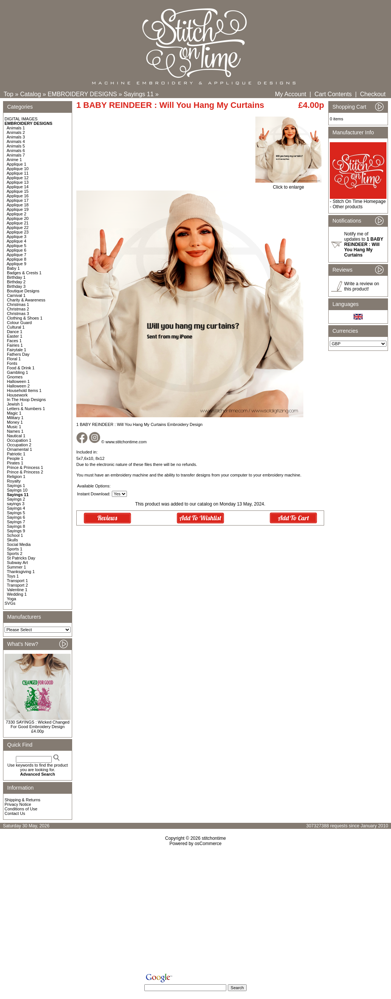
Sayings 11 (138, 94)
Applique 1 (16, 164)
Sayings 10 (17, 490)
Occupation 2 (19, 445)
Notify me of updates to (363, 244)
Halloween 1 (18, 381)
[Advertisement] (195, 911)
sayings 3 (15, 503)
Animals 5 (16, 146)
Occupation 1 (19, 440)
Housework (17, 395)
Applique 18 (18, 205)
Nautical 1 (16, 435)
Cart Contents (333, 94)
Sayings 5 (16, 512)
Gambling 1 (17, 372)
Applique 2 (16, 214)
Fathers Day (18, 354)
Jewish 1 (15, 404)
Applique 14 (18, 186)
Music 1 (14, 426)
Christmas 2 (18, 309)
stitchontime (214, 838)
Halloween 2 (18, 386)
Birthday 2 (16, 282)
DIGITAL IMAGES (21, 119)
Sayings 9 (16, 531)
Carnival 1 (16, 295)
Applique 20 (18, 218)
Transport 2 (17, 585)
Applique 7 (16, 254)
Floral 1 (14, 359)
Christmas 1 (18, 304)
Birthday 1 (16, 277)
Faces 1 (14, 340)
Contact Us (15, 813)
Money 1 (15, 422)
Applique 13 (18, 182)
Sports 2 (14, 553)
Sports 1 (14, 549)
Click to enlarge (288, 185)
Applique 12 (18, 177)
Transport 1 (17, 580)
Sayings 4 (16, 508)
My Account (290, 94)
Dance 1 (14, 331)
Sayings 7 (16, 521)
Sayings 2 (16, 499)
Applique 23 (18, 232)
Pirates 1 (15, 463)
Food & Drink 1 (20, 368)
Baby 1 (13, 268)
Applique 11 (18, 173)
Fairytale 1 (16, 349)
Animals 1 (16, 128)
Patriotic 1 (16, 454)
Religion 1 (16, 476)
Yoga (11, 598)
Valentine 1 (17, 589)
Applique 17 (18, 200)
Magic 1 (14, 413)
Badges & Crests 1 (24, 272)
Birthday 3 (16, 286)
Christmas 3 (18, 313)
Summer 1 (16, 567)
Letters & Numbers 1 (26, 408)
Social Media (19, 544)
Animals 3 (16, 137)
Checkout (373, 94)
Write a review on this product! (361, 286)
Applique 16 (18, 196)
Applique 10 (18, 168)
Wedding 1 (16, 594)
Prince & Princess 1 (25, 467)
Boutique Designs (23, 291)
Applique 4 (16, 241)
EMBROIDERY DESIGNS (82, 94)
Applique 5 (16, 245)
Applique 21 (18, 223)
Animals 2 (16, 132)
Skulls (12, 540)
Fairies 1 (15, 345)
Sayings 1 (16, 485)
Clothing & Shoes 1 (24, 318)
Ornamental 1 (19, 449)
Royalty (14, 481)
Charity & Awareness (26, 300)
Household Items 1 (24, 390)
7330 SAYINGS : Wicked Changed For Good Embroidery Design (38, 724)
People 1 (15, 458)
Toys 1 (13, 576)
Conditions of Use (21, 809)
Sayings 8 (16, 526)
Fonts (12, 363)
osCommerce (208, 843)
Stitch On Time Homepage (359, 201)
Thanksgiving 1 (21, 571)
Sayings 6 (16, 517)
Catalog (30, 94)
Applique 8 (16, 259)
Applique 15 (18, 191)
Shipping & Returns (22, 800)
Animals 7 (16, 155)
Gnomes (15, 377)
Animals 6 (16, 150)
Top (9, 94)
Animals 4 (16, 141)
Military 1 (15, 417)
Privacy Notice (18, 804)
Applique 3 (16, 236)
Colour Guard (19, 322)
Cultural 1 (16, 327)
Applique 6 (16, 250)
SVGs (10, 603)
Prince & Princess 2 (25, 472)
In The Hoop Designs (26, 399)
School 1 (15, 535)
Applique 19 (18, 209)
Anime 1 (14, 159)
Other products (347, 206)
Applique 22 (18, 227)
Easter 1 (14, 336)
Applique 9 (16, 263)
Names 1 (15, 431)
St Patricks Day (21, 558)
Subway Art (17, 562)
